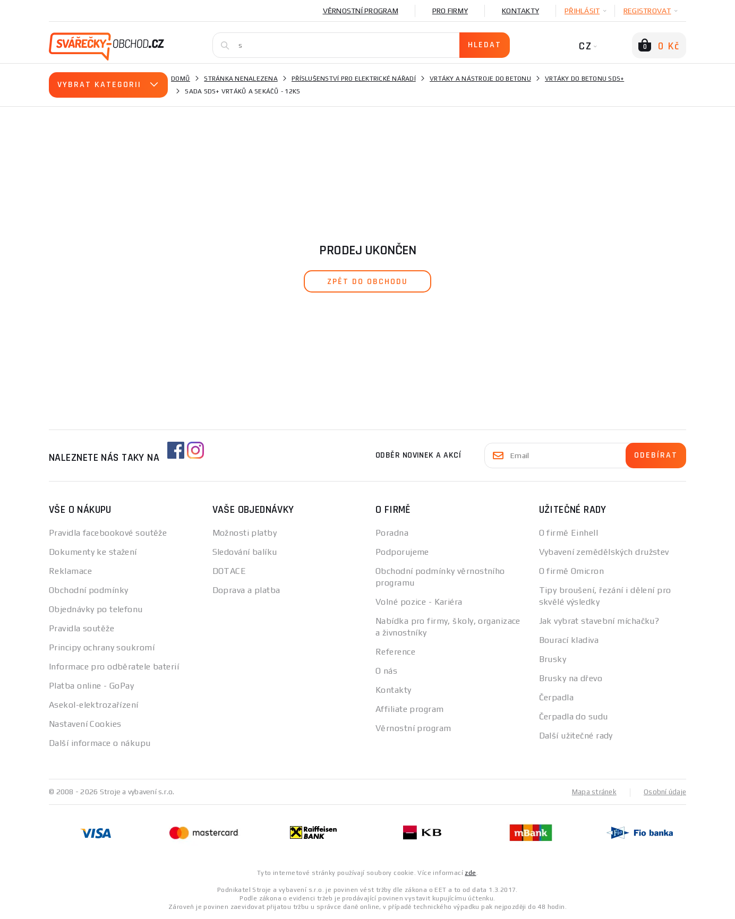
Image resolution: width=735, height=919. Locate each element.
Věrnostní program (360, 10)
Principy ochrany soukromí (102, 647)
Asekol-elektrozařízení (94, 705)
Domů (180, 78)
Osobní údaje (664, 791)
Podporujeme (402, 552)
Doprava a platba (246, 590)
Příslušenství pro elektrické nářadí (354, 78)
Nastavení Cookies (85, 724)
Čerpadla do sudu (573, 716)
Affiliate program (409, 709)
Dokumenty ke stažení (93, 552)
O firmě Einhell (569, 533)
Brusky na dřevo (571, 678)
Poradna (391, 533)
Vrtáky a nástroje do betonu (480, 78)
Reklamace (70, 571)
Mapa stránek (592, 791)
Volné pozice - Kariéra (419, 602)
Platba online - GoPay (91, 686)
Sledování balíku (244, 552)
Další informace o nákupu (100, 743)
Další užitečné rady (576, 736)
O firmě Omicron (571, 571)
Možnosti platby (244, 533)
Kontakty (520, 10)
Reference (395, 652)
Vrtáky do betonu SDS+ (584, 78)
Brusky (553, 659)
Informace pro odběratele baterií (114, 667)
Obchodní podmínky (88, 590)
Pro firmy (450, 10)
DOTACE (229, 571)
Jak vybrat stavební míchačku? (599, 621)
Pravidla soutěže (81, 628)
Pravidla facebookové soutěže (108, 533)
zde (470, 872)
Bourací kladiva (569, 640)
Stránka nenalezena (241, 78)
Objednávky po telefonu (96, 609)
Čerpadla (556, 697)
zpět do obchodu (367, 281)
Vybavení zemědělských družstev (604, 552)
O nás (386, 671)
